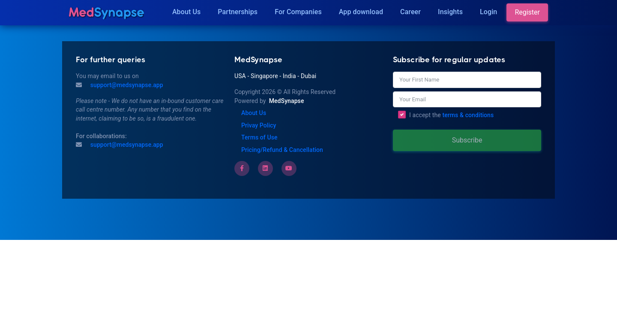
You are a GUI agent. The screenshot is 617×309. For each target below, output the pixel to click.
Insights (450, 12)
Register (527, 12)
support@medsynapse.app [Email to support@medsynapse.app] (126, 144)
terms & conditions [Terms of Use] (468, 115)
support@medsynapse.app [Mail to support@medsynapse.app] (126, 85)
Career (410, 12)
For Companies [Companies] (298, 12)
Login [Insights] (488, 12)
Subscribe (467, 140)
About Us (186, 12)
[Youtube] (288, 168)
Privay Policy (258, 125)
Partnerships (238, 12)
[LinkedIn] (265, 168)
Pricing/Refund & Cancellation (282, 149)
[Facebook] (242, 168)
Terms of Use (259, 137)
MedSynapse (286, 100)
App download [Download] (361, 12)
